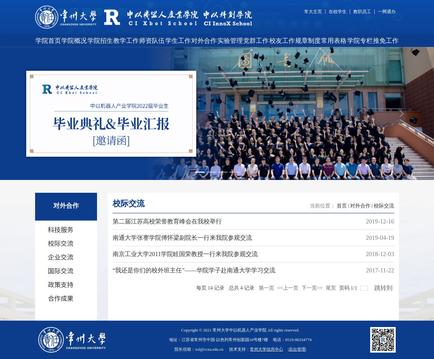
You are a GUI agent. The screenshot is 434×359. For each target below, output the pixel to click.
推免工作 (386, 40)
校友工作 (282, 40)
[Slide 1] (200, 172)
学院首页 (48, 40)
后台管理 (297, 349)
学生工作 (178, 40)
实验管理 (230, 40)
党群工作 (256, 40)
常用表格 (334, 40)
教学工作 (126, 40)
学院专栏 (360, 40)
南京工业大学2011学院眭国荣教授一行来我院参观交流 (185, 254)
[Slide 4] (234, 172)
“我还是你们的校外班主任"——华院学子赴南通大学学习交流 (194, 270)
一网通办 (387, 11)
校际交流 (384, 205)
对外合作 (204, 40)
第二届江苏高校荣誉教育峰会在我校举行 (167, 221)
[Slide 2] (211, 172)
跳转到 (384, 286)
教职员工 (362, 11)
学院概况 (74, 40)
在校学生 (338, 11)
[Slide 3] (223, 172)
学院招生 (100, 40)
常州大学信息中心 (266, 349)
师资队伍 (152, 40)
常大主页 (313, 11)
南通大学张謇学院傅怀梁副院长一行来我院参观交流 (182, 237)
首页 (342, 205)
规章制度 (308, 40)
